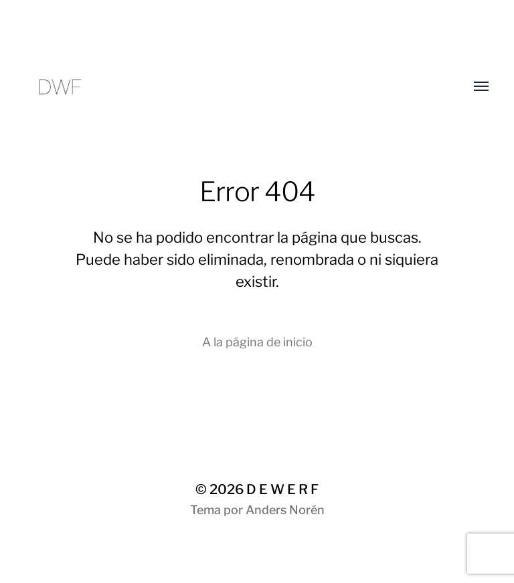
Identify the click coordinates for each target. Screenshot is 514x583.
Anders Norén (285, 510)
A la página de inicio (257, 342)
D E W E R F (282, 489)
